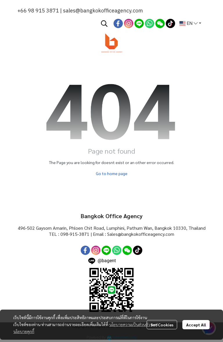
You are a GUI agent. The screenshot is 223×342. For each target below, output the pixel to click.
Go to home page (111, 173)
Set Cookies (161, 324)
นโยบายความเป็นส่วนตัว (129, 324)
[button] (104, 23)
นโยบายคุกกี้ (23, 331)
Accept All (196, 324)
